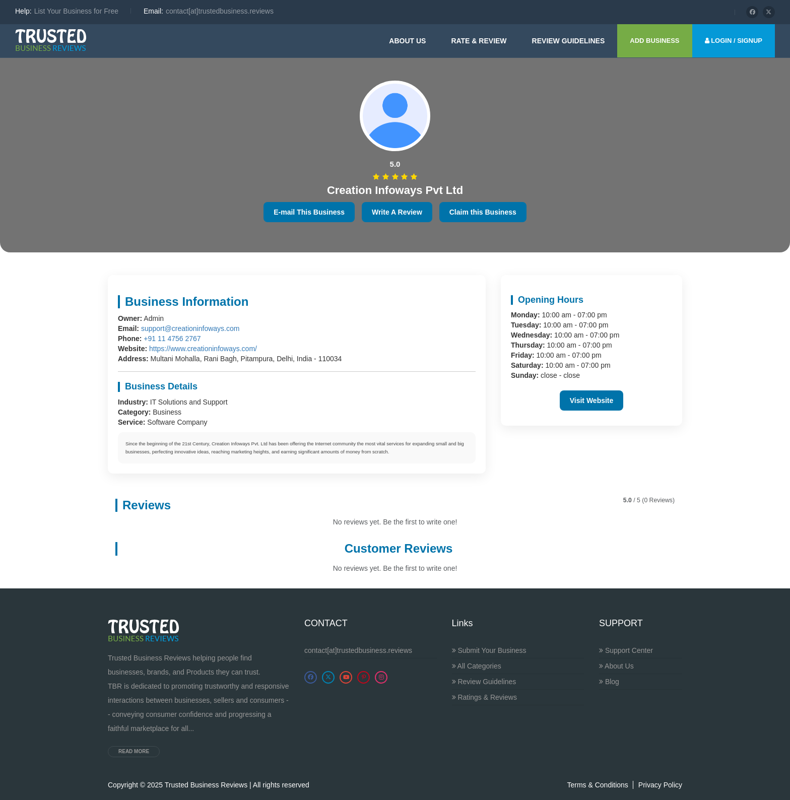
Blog (609, 682)
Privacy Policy (660, 785)
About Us (407, 41)
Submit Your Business (489, 650)
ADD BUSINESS (654, 40)
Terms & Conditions (597, 785)
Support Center (626, 650)
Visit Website (592, 400)
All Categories (476, 666)
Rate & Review (478, 41)
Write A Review (397, 212)
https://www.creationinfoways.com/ (203, 349)
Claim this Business (482, 212)
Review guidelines (568, 41)
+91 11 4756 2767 (172, 339)
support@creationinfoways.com (190, 328)
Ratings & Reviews (484, 697)
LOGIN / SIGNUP (733, 40)
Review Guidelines (484, 682)
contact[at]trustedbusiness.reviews (358, 650)
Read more (133, 751)
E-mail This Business (309, 212)
